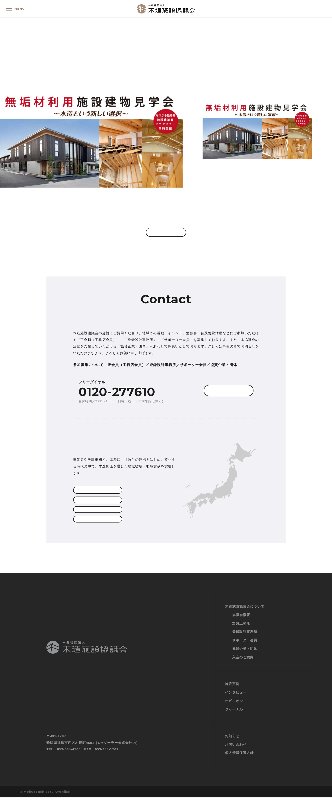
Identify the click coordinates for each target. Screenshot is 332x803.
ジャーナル (234, 715)
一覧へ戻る (166, 234)
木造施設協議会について (244, 612)
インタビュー (236, 698)
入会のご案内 (243, 663)
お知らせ (232, 741)
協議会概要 (241, 620)
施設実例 (232, 690)
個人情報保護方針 (239, 758)
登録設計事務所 (244, 637)
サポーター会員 (96, 514)
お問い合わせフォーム (218, 396)
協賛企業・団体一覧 (96, 524)
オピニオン (234, 706)
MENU (21, 8)
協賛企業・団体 (244, 654)
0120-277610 (117, 394)
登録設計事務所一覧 (96, 503)
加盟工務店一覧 (96, 493)
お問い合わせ (236, 750)
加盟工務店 (241, 629)
